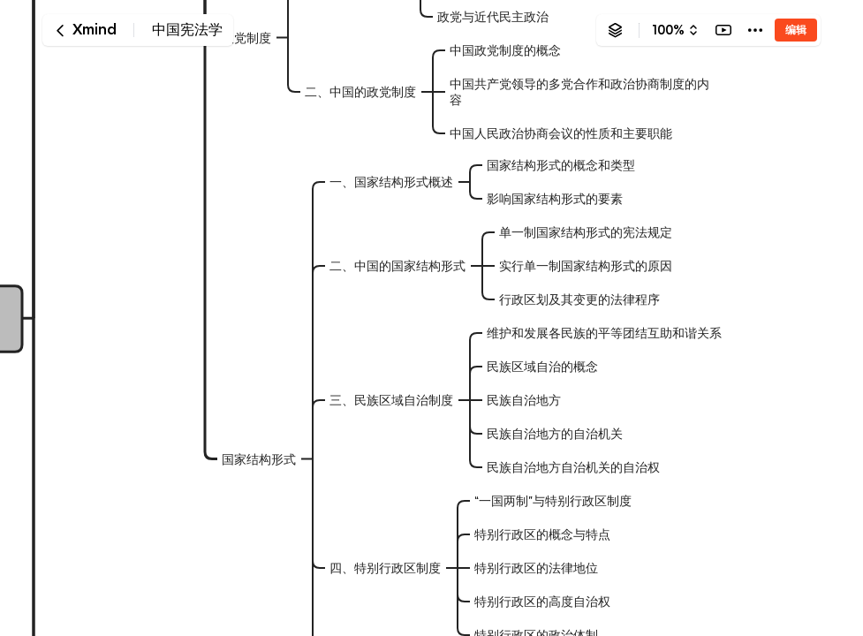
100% (668, 30)
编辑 (795, 29)
